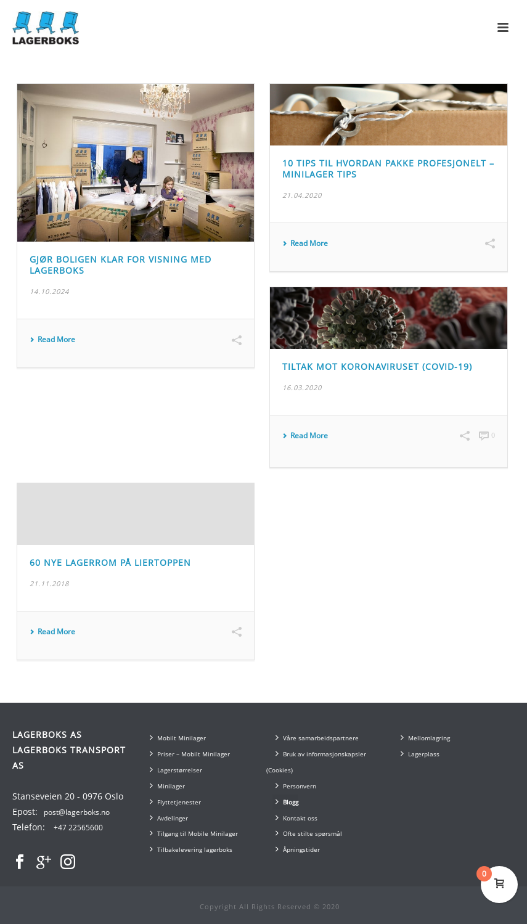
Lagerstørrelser (176, 769)
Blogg (287, 801)
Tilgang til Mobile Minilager (194, 833)
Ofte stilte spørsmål (309, 833)
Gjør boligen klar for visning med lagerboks (120, 265)
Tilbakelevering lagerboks (191, 849)
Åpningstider (298, 849)
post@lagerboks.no (77, 812)
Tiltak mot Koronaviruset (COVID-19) (377, 366)
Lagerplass (420, 753)
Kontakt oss (296, 817)
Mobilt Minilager (178, 737)
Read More (52, 339)
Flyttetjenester (175, 801)
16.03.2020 (302, 387)
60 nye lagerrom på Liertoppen (110, 562)
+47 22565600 (78, 827)
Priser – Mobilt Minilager (190, 753)
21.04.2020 (302, 195)
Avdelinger (169, 817)
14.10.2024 (49, 291)
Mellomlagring (425, 737)
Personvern (296, 785)
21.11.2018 (49, 583)
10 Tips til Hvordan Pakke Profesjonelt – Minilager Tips (388, 169)
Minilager (167, 785)
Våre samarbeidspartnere (317, 737)
